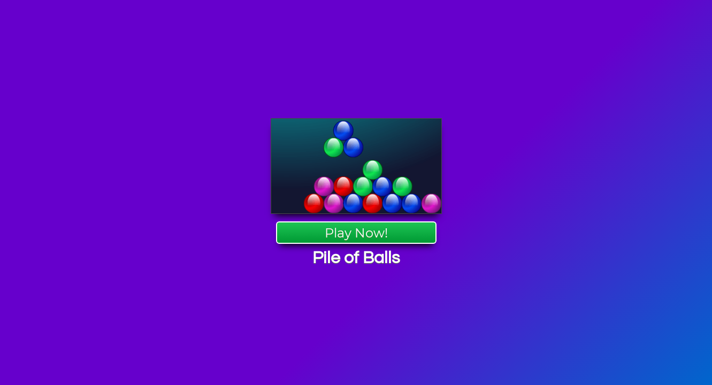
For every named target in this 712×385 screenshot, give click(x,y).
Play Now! (356, 233)
